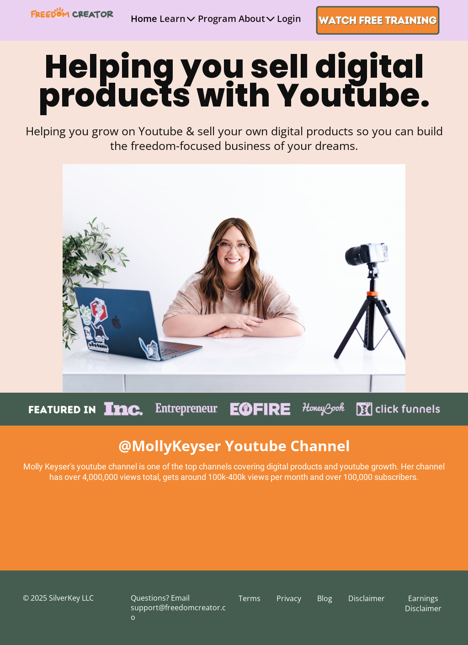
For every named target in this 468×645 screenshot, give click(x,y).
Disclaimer (366, 598)
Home (144, 18)
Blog (324, 598)
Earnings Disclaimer (423, 603)
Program (217, 18)
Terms (250, 598)
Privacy (289, 598)
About (257, 18)
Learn (177, 18)
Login (289, 18)
